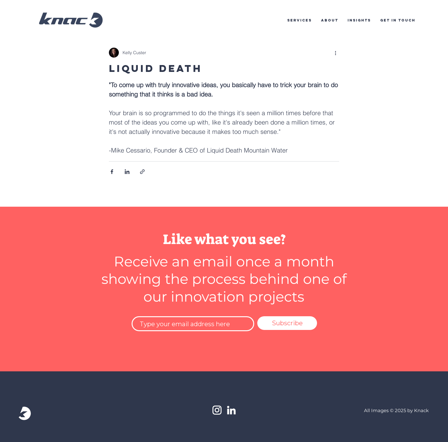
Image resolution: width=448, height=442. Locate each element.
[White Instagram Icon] (217, 410)
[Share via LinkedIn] (127, 172)
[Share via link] (142, 172)
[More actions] (335, 52)
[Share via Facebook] (112, 172)
